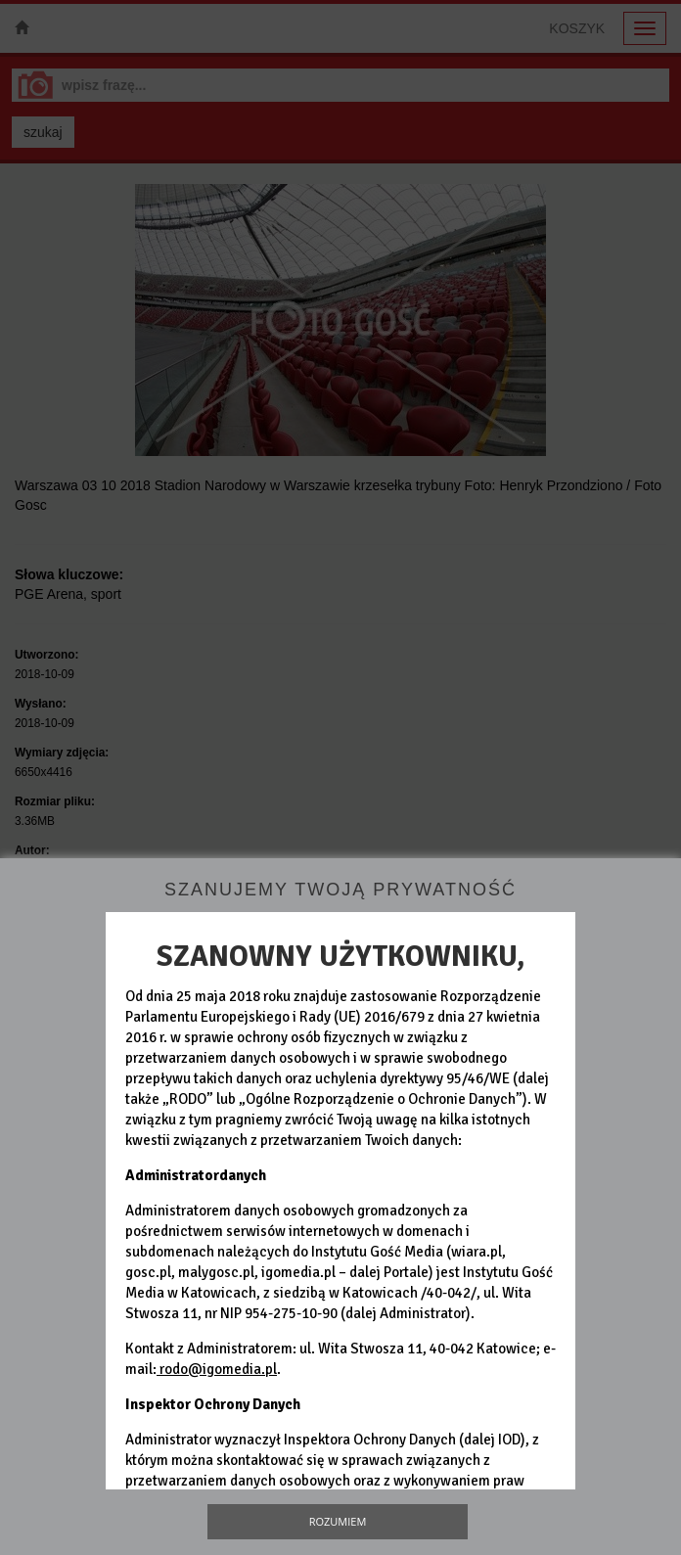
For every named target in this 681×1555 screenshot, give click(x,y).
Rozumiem (338, 1521)
